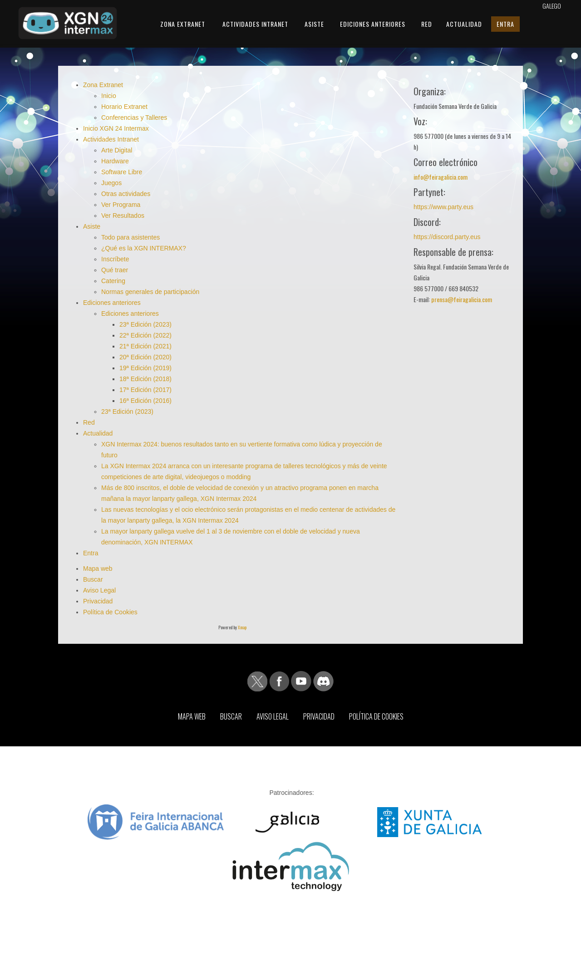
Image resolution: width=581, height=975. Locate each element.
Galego (551, 5)
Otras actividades (125, 193)
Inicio (108, 95)
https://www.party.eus (443, 207)
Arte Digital (116, 150)
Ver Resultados (122, 215)
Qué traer (114, 270)
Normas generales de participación (150, 291)
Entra (505, 24)
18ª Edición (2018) (145, 378)
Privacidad (98, 601)
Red (426, 24)
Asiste (314, 24)
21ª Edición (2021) (145, 346)
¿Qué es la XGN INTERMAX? (143, 248)
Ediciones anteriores (372, 24)
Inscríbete (115, 259)
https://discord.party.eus (447, 236)
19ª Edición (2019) (145, 368)
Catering (113, 280)
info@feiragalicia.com (441, 176)
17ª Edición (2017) (145, 389)
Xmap (242, 627)
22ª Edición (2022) (145, 335)
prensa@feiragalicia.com (461, 299)
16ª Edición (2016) (145, 400)
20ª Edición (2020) (145, 357)
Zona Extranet (182, 24)
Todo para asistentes (130, 237)
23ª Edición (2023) (145, 324)
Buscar (93, 579)
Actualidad (464, 24)
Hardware (115, 161)
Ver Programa (120, 204)
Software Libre (121, 172)
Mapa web (98, 568)
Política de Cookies (110, 612)
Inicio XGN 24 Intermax (116, 128)
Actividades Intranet (255, 24)
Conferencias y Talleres (134, 117)
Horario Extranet (124, 106)
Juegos (111, 182)
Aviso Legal (99, 590)
